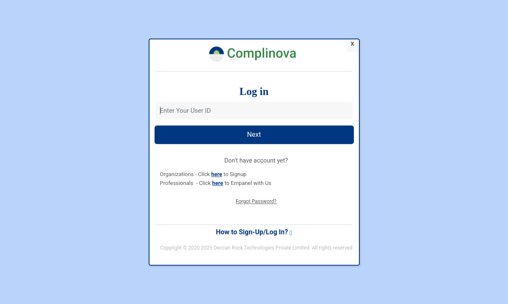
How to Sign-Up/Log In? (254, 232)
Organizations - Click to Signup (203, 174)
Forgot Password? (256, 201)
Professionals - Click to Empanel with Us (216, 183)
